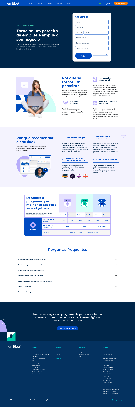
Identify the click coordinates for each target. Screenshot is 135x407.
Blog (80, 352)
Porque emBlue (60, 352)
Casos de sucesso (84, 354)
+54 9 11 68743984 (112, 393)
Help (80, 356)
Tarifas (50, 3)
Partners (68, 3)
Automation (35, 360)
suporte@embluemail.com (113, 389)
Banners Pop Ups (36, 367)
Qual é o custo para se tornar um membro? (31, 265)
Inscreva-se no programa (67, 328)
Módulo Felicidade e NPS (38, 369)
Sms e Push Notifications (38, 358)
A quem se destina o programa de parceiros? (32, 259)
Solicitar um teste (120, 3)
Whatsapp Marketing (37, 371)
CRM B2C (34, 352)
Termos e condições (61, 363)
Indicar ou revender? (24, 286)
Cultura (58, 354)
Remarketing (35, 363)
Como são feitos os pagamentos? (28, 292)
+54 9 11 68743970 (112, 391)
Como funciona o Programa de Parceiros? (31, 270)
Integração (35, 356)
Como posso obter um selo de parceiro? (30, 275)
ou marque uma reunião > (100, 55)
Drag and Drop (36, 365)
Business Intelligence (37, 374)
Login (108, 3)
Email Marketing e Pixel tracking (40, 354)
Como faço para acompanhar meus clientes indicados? (35, 281)
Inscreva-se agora (83, 55)
